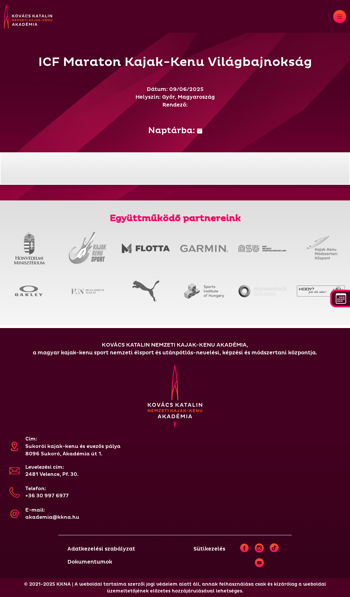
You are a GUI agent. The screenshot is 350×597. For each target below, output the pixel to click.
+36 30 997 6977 (47, 496)
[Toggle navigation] (339, 16)
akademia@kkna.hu (52, 517)
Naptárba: (175, 130)
